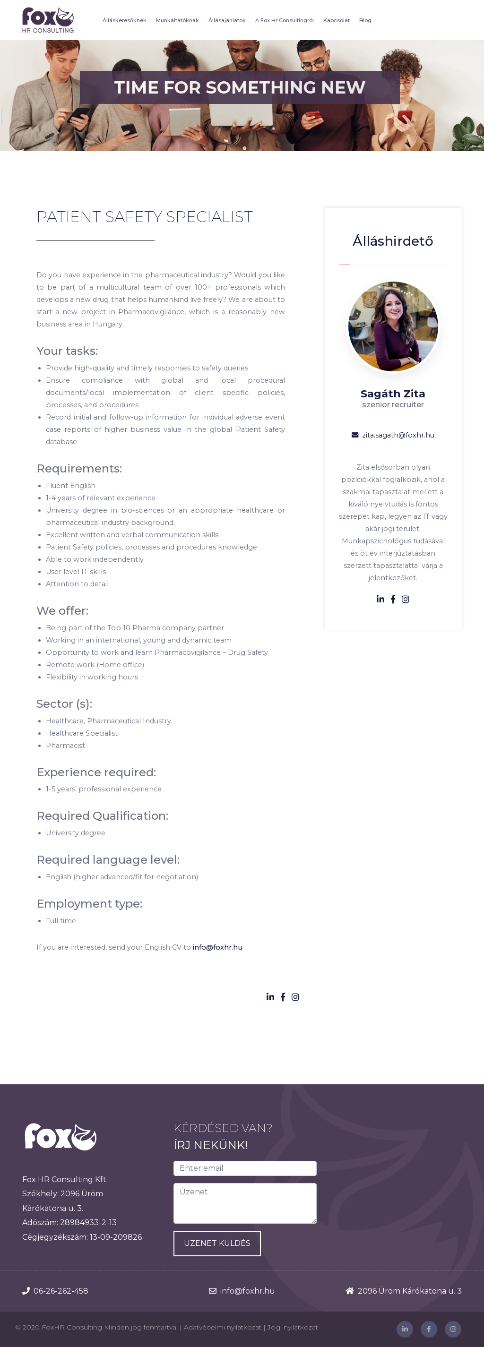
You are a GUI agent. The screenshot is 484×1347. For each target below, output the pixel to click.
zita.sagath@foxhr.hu (393, 435)
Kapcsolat (336, 20)
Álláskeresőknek (125, 20)
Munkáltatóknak (177, 20)
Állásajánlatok (227, 20)
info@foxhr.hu (217, 947)
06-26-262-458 (61, 1291)
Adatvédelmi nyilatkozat (222, 1327)
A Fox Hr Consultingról (284, 20)
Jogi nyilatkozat (293, 1327)
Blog (365, 20)
